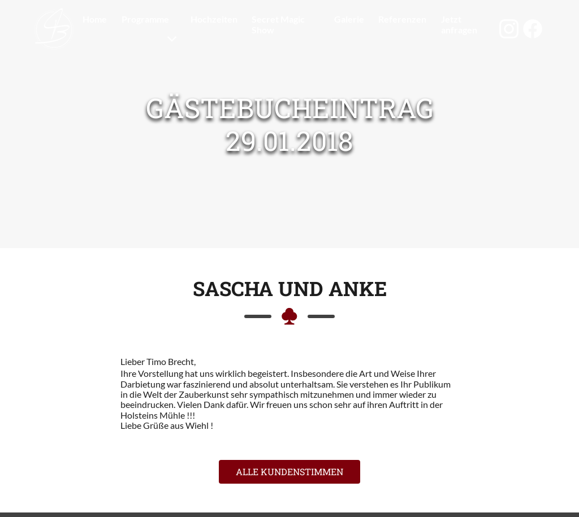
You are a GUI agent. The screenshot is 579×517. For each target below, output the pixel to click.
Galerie (349, 19)
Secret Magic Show (278, 24)
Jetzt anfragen (459, 24)
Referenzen (402, 19)
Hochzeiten (214, 19)
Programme (145, 19)
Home (95, 19)
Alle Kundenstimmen (289, 471)
